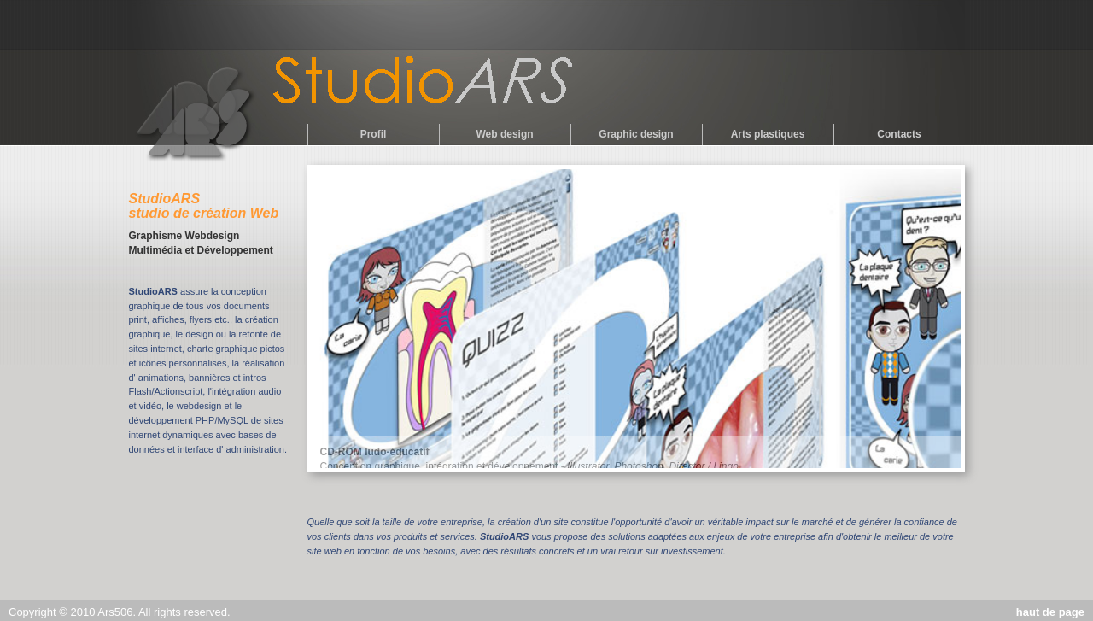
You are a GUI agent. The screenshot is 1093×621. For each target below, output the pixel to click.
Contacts (899, 134)
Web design (504, 134)
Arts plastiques (768, 134)
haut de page (1050, 612)
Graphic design (636, 134)
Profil (373, 134)
